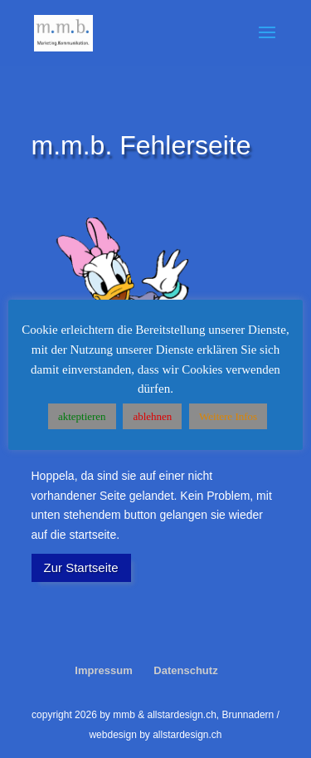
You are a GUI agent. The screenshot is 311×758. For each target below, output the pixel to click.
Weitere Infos (228, 416)
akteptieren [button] (82, 416)
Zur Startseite (81, 567)
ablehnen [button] (152, 416)
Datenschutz (185, 670)
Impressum (103, 670)
